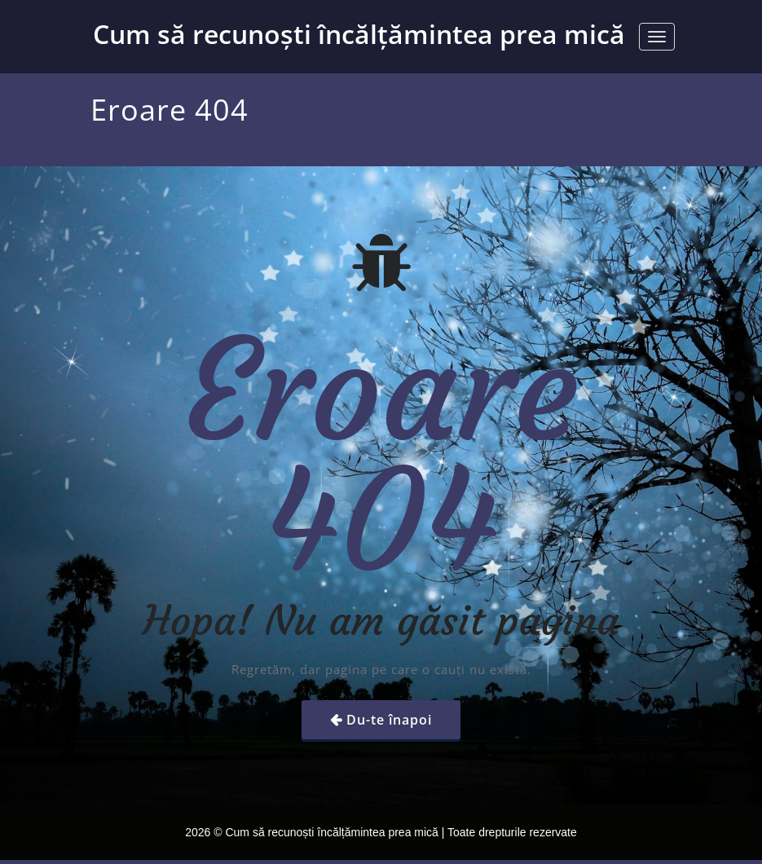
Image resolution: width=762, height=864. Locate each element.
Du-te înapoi (389, 720)
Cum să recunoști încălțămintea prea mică (359, 33)
